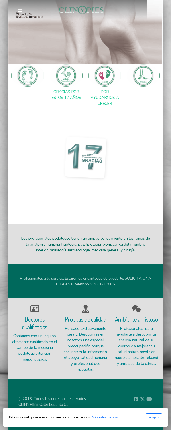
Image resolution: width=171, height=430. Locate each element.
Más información (105, 417)
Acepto (154, 417)
